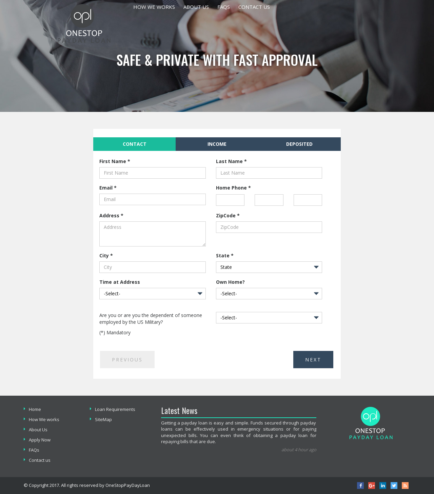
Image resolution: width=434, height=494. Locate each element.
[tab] (134, 144)
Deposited (299, 144)
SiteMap (103, 419)
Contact (119, 144)
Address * (111, 215)
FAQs (34, 450)
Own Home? (230, 282)
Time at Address (119, 282)
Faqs (223, 6)
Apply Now (40, 440)
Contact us (254, 6)
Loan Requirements (115, 409)
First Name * (114, 161)
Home (35, 409)
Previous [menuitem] (127, 359)
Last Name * (231, 161)
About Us (196, 6)
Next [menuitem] (313, 359)
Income (217, 144)
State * (225, 255)
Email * (108, 187)
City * (106, 255)
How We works (154, 6)
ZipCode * (228, 215)
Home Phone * (233, 187)
